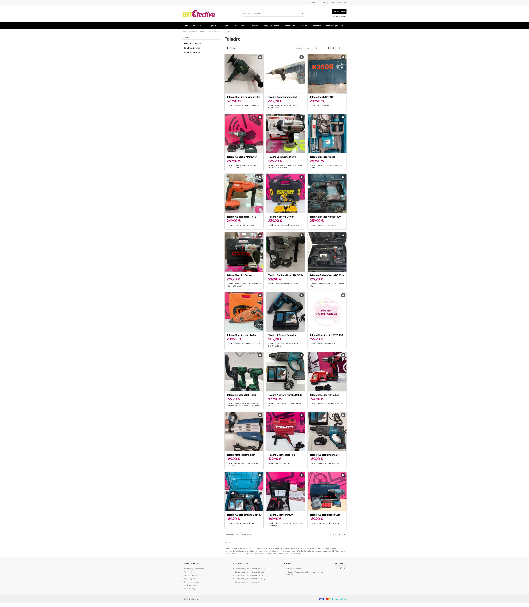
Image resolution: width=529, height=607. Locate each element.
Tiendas (323, 2)
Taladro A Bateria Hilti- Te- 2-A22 (240, 225)
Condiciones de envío (193, 575)
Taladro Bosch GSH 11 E (322, 97)
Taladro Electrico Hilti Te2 (281, 455)
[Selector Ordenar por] (304, 48)
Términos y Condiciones (194, 569)
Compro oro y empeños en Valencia (250, 569)
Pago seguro (189, 578)
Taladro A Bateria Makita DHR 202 (324, 463)
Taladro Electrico (192, 52)
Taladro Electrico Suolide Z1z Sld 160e (243, 105)
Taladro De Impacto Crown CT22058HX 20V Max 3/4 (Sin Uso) (285, 166)
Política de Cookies (293, 569)
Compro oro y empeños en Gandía (249, 572)
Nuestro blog (189, 589)
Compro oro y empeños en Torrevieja (250, 578)
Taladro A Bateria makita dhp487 (244, 515)
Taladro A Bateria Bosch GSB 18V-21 (325, 523)
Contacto (314, 2)
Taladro (186, 37)
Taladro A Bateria (192, 48)
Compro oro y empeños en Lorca (249, 575)
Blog (344, 2)
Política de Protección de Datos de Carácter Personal (304, 573)
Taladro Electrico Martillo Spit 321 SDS (243, 343)
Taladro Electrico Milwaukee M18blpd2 (326, 403)
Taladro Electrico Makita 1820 (325, 216)
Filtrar (231, 48)
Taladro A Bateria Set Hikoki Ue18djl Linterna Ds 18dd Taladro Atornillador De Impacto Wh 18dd (243, 405)
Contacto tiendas (191, 582)
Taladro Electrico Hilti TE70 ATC (326, 335)
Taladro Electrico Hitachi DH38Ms (285, 275)
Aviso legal (188, 572)
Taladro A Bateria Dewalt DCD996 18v (284, 225)
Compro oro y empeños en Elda (248, 582)
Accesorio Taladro (192, 43)
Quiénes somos (335, 2)
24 (316, 48)
